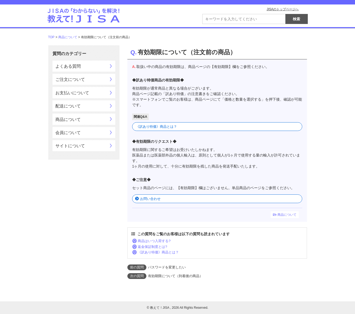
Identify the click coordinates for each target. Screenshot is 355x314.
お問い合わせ (150, 199)
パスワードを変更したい (167, 267)
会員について (68, 132)
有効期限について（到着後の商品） (175, 276)
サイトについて (70, 146)
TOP (51, 37)
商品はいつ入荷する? (154, 241)
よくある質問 (68, 66)
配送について (68, 106)
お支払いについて (72, 93)
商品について (67, 37)
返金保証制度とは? (152, 247)
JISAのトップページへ (283, 9)
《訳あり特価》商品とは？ (156, 127)
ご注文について (70, 79)
